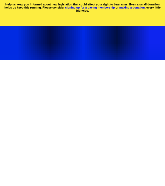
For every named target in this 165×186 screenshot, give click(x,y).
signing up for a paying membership (90, 7)
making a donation (132, 7)
